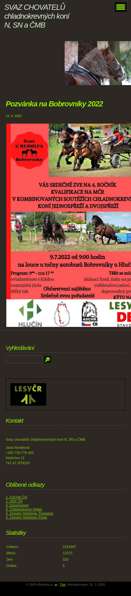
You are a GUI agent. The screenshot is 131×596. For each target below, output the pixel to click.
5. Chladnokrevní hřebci (24, 509)
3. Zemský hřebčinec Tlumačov (29, 513)
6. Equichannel (17, 505)
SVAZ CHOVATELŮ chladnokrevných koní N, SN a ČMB (36, 16)
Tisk (63, 584)
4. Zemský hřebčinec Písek (26, 517)
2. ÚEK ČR (14, 501)
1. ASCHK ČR (16, 497)
